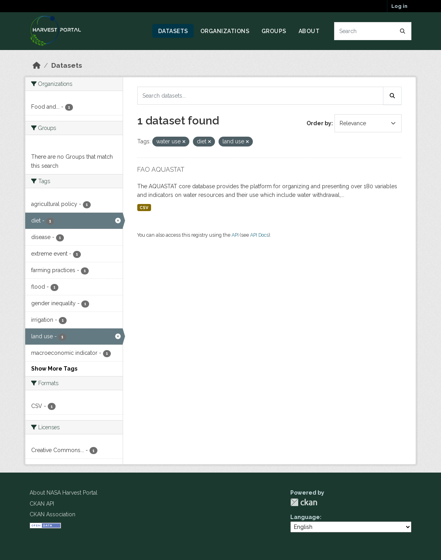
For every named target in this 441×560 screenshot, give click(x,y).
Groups (274, 31)
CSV (144, 207)
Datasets (173, 31)
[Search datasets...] (373, 31)
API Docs (259, 235)
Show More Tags (54, 368)
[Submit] (403, 31)
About (309, 31)
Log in (399, 6)
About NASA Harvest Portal (63, 493)
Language (305, 517)
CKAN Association (52, 514)
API (235, 235)
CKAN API (42, 504)
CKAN (303, 502)
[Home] (37, 65)
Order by (318, 123)
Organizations (225, 31)
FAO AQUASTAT (160, 169)
